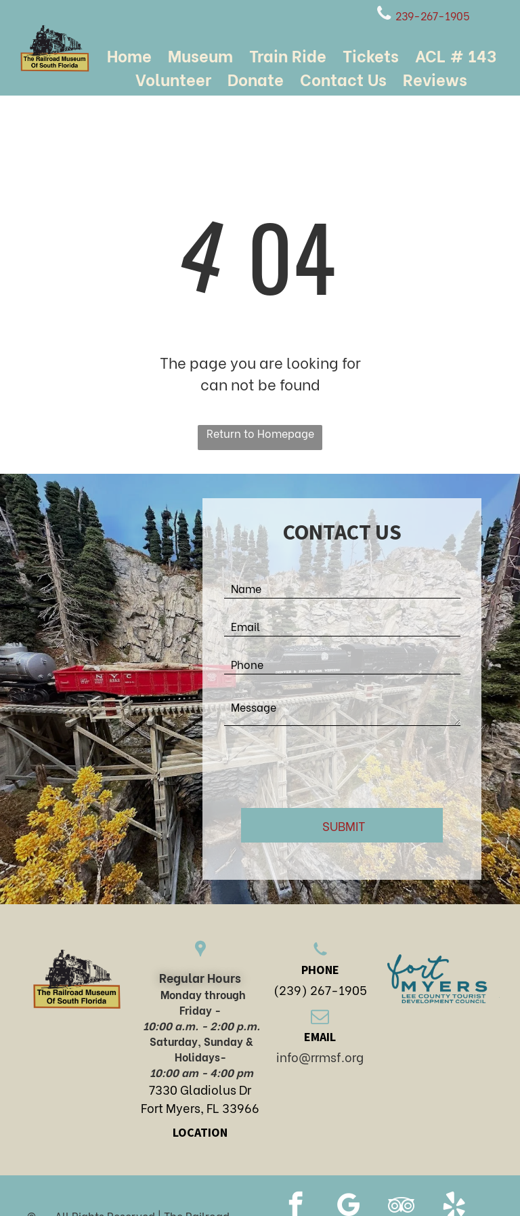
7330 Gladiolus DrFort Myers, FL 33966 (200, 1098)
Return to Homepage (260, 433)
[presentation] (327, 768)
